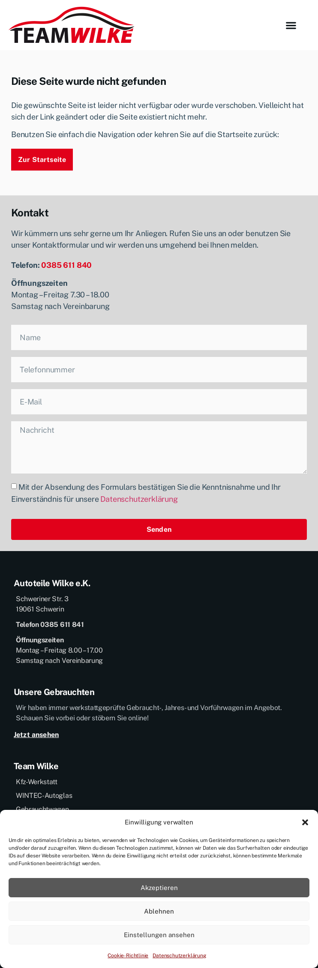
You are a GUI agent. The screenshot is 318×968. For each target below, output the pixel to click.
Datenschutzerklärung (179, 956)
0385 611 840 (66, 265)
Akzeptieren (159, 887)
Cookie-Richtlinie (128, 956)
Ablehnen (159, 911)
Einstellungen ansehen (159, 934)
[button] (305, 822)
